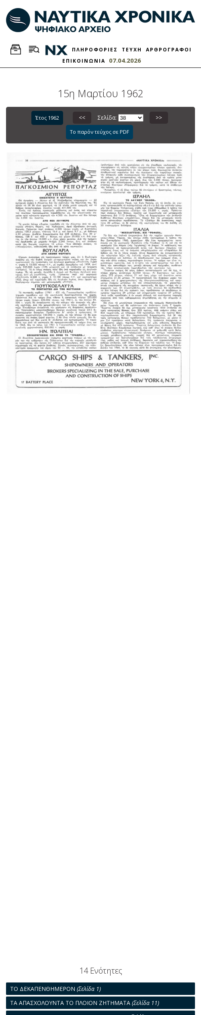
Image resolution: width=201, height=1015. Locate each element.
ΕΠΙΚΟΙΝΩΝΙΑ (83, 60)
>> (159, 117)
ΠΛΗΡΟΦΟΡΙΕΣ (95, 49)
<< (82, 117)
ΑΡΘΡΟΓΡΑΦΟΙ (169, 49)
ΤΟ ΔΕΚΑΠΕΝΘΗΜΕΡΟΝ (55, 989)
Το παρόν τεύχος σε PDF (99, 131)
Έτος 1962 (47, 117)
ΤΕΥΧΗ (132, 49)
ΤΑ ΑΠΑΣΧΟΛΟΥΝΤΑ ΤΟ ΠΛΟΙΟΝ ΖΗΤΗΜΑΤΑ (84, 1003)
